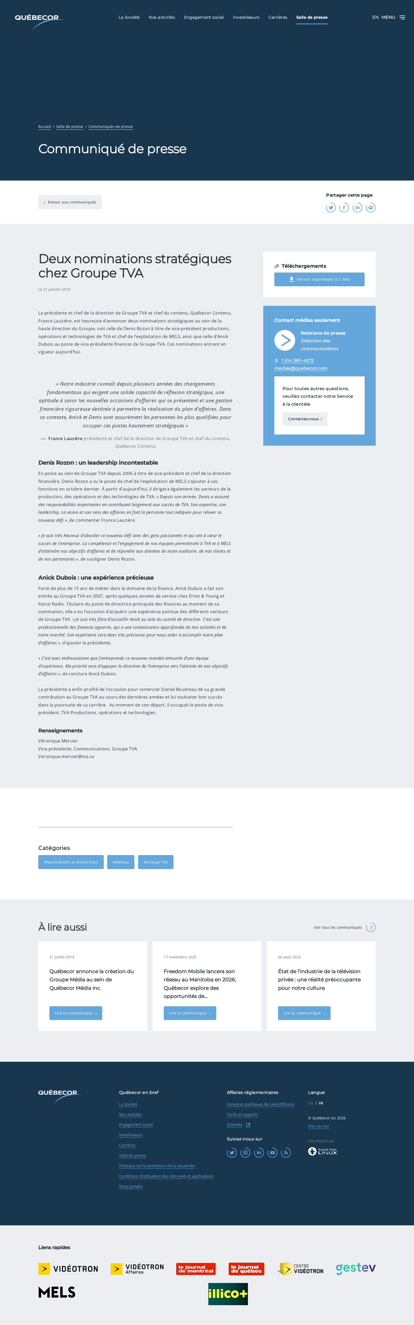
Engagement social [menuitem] (204, 17)
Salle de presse (132, 1155)
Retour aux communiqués (71, 202)
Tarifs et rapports (242, 1114)
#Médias (121, 862)
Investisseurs (131, 1134)
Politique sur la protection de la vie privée (157, 1165)
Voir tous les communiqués (344, 927)
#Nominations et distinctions (71, 862)
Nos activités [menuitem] (162, 17)
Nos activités (130, 1114)
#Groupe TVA (156, 862)
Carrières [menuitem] (278, 17)
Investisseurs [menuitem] (246, 17)
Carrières (127, 1145)
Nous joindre (131, 1186)
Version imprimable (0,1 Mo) (319, 279)
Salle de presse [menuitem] (312, 17)
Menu (393, 17)
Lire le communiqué (74, 1012)
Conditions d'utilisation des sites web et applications (166, 1176)
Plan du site (318, 1126)
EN (375, 17)
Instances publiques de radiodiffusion (261, 1104)
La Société (128, 1104)
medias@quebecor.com (301, 368)
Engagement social (136, 1124)
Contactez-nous (303, 419)
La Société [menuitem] (129, 17)
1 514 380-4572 (298, 360)
